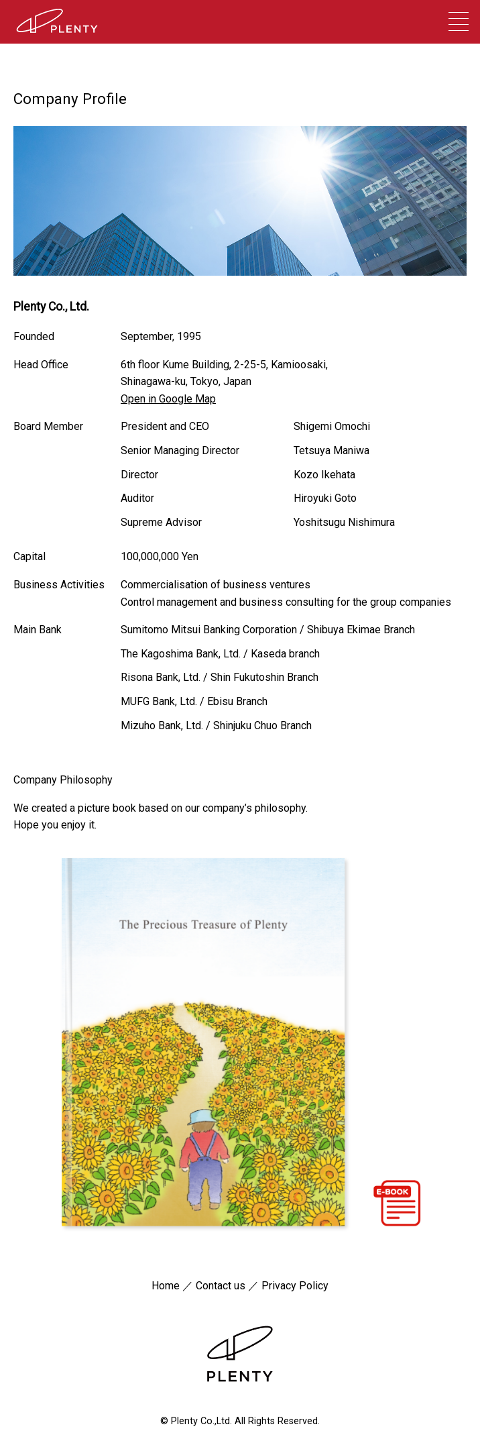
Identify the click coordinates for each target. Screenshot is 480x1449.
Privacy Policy (294, 1285)
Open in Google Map (168, 398)
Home (166, 1285)
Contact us (220, 1285)
